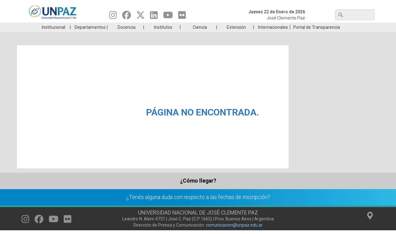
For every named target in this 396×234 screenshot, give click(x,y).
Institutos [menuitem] (163, 36)
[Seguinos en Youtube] (168, 16)
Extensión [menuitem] (236, 36)
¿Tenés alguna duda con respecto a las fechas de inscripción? (198, 206)
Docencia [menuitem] (127, 36)
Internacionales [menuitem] (273, 36)
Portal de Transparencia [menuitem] (316, 36)
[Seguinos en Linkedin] (154, 16)
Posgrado (345, 27)
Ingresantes (168, 27)
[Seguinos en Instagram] (113, 16)
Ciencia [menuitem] (200, 36)
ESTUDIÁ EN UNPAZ (109, 27)
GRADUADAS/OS (286, 27)
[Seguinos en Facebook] (126, 16)
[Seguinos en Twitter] (140, 16)
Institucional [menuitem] (53, 36)
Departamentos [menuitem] (90, 36)
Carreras (51, 27)
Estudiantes (227, 27)
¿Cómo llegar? (198, 190)
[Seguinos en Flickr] (182, 16)
